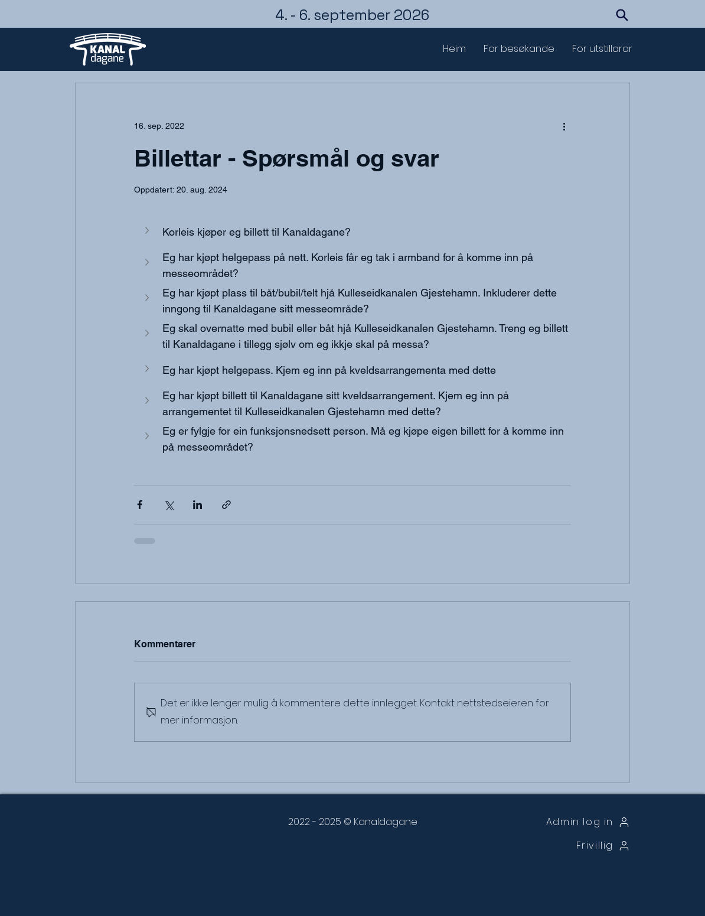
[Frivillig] (569, 846)
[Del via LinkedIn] (197, 504)
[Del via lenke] (226, 504)
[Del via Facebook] (139, 504)
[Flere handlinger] (564, 126)
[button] (519, 49)
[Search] (621, 14)
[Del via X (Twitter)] (168, 504)
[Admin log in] (569, 822)
